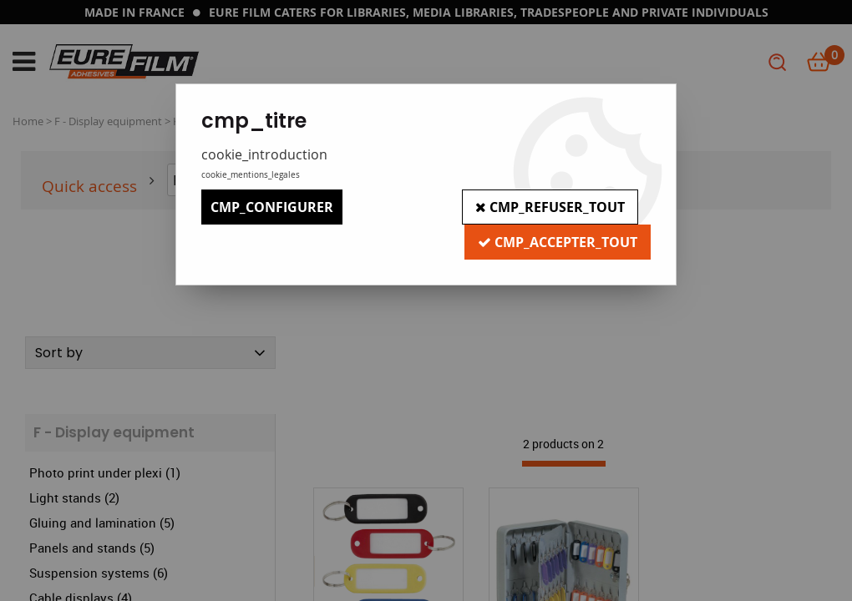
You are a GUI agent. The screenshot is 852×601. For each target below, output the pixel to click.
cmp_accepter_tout (557, 242)
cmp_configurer (271, 207)
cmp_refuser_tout (550, 207)
